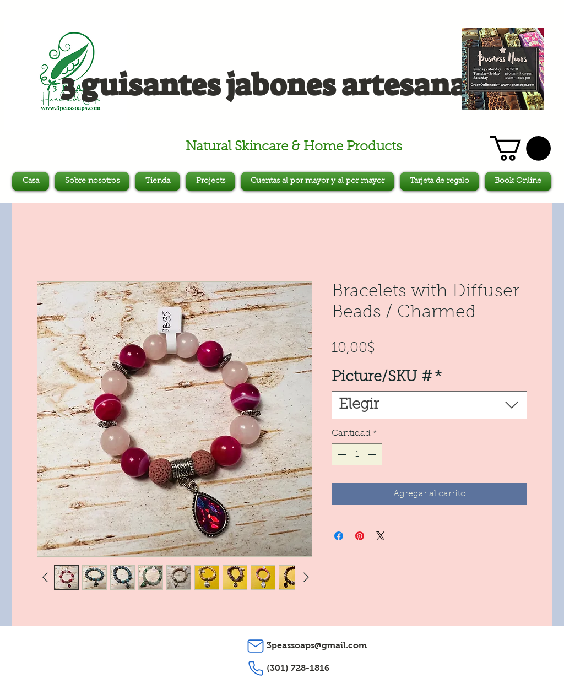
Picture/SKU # (387, 377)
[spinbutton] (357, 454)
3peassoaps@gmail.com (317, 645)
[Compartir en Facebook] (338, 535)
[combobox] (429, 405)
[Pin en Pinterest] (359, 535)
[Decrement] (341, 454)
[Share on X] (380, 535)
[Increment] (373, 454)
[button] (520, 148)
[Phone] (256, 669)
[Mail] (256, 646)
